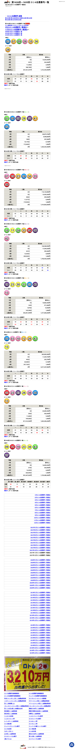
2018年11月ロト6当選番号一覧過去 (40, 650)
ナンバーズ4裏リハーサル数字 (37, 726)
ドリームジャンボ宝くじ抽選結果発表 (40, 703)
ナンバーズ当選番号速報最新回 (38, 696)
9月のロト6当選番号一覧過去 (16, 27)
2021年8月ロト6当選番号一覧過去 (40, 545)
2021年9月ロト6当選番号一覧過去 (40, 547)
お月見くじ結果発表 (10, 734)
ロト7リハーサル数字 (35, 739)
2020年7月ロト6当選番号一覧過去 (40, 575)
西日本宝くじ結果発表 (10, 713)
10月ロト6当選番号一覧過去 (42, 517)
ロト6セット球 (33, 721)
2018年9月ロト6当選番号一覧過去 (40, 645)
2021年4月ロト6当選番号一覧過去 (40, 535)
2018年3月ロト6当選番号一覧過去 (40, 630)
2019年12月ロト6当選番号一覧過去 (40, 620)
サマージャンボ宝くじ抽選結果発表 (39, 701)
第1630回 (24, 18)
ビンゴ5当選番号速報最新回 (12, 696)
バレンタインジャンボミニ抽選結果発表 (40, 706)
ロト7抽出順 (32, 729)
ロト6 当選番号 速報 (14, 16)
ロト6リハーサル (16, 25)
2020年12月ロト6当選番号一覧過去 (40, 588)
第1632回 (13, 18)
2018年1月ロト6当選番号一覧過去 (40, 625)
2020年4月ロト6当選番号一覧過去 (40, 567)
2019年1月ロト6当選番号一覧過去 (40, 592)
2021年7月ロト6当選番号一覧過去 (40, 542)
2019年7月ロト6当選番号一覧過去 (40, 607)
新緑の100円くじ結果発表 (36, 708)
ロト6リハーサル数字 (35, 718)
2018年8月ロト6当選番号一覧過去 (40, 643)
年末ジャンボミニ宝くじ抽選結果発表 (15, 698)
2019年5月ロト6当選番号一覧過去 (40, 602)
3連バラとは (7, 739)
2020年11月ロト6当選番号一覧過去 (40, 585)
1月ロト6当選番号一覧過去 (42, 495)
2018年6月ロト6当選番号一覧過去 (40, 637)
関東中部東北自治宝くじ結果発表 (38, 711)
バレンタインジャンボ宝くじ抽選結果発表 (16, 706)
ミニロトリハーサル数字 (36, 716)
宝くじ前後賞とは (9, 703)
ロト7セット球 (33, 723)
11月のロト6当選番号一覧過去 (16, 29)
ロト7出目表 (7, 729)
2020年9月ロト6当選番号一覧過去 (40, 580)
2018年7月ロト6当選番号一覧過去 (40, 640)
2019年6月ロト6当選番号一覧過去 (40, 605)
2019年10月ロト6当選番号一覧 (13, 33)
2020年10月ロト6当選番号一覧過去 (40, 583)
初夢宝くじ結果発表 (34, 713)
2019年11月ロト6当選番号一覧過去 (40, 618)
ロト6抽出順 (7, 723)
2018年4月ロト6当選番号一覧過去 (40, 632)
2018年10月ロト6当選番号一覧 (13, 35)
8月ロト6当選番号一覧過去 (42, 512)
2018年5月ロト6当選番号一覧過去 (40, 635)
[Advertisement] (27, 10)
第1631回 (18, 18)
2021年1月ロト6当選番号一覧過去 (40, 527)
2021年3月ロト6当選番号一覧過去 (40, 532)
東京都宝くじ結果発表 (10, 711)
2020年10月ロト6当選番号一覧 (13, 31)
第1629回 (29, 18)
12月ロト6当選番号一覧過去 (42, 523)
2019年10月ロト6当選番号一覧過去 (40, 615)
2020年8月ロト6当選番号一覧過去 (40, 577)
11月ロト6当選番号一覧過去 (42, 520)
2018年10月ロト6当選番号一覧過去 (40, 648)
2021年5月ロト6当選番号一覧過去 (40, 537)
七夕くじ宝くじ (8, 731)
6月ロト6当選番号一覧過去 (42, 507)
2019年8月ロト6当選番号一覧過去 (40, 610)
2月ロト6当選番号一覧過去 (42, 497)
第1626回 (18, 19)
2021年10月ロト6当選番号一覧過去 (40, 550)
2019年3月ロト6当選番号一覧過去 (40, 597)
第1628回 (7, 19)
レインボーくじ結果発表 (11, 721)
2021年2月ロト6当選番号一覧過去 (40, 530)
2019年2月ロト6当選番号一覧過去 (40, 595)
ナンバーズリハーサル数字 (12, 726)
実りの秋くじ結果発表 (35, 736)
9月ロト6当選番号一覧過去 (42, 515)
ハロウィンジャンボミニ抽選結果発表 (15, 701)
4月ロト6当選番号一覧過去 (42, 502)
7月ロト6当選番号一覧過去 (42, 510)
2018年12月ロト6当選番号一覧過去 (40, 653)
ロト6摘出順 (8, 25)
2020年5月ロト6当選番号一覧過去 (40, 570)
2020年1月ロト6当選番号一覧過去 (40, 560)
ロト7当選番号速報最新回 (11, 693)
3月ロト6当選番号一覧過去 (42, 500)
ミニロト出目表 (8, 716)
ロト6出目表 (25, 25)
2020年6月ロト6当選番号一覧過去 (40, 572)
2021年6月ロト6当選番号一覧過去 (40, 540)
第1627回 (13, 19)
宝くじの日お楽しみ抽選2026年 (13, 708)
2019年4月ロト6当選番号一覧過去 (40, 600)
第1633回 (7, 18)
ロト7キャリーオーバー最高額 (37, 698)
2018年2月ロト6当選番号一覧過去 (40, 627)
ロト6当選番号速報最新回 (36, 693)
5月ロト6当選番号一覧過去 (42, 505)
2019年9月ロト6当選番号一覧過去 (40, 613)
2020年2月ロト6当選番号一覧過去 (40, 562)
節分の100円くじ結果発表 (36, 734)
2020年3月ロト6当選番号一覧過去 (40, 565)
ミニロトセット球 (9, 718)
